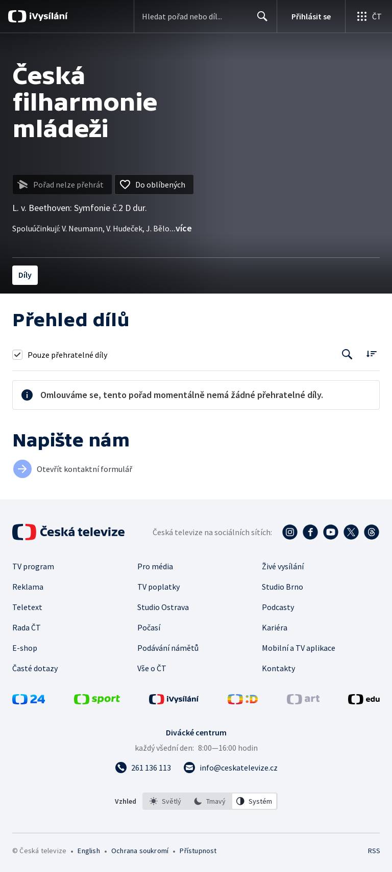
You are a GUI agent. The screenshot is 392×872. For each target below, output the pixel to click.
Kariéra (274, 627)
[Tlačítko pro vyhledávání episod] (347, 354)
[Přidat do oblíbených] (154, 184)
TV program (33, 566)
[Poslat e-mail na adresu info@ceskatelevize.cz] (230, 767)
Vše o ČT (151, 668)
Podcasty (278, 607)
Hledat (260, 20)
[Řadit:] (371, 353)
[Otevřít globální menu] (368, 16)
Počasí (148, 627)
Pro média (155, 566)
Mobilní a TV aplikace (298, 648)
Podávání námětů (168, 648)
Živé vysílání (283, 566)
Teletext (27, 607)
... (180, 228)
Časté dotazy (35, 668)
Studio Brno (282, 587)
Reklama (27, 587)
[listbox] (210, 801)
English (89, 850)
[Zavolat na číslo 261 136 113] (143, 767)
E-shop (24, 648)
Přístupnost (198, 850)
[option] (165, 801)
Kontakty (278, 668)
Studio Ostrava (163, 607)
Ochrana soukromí (139, 850)
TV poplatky (158, 587)
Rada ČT (26, 627)
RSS (374, 850)
